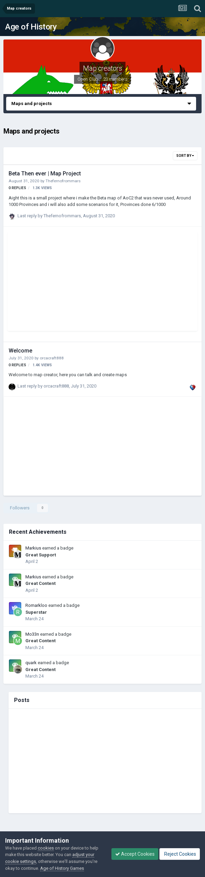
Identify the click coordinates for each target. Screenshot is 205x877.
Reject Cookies (179, 854)
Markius (33, 548)
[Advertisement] (93, 283)
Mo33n (32, 634)
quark (31, 662)
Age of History (31, 27)
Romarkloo (36, 605)
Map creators (102, 68)
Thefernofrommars (63, 180)
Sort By (185, 156)
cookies (46, 848)
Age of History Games (62, 868)
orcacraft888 (52, 358)
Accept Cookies (135, 854)
